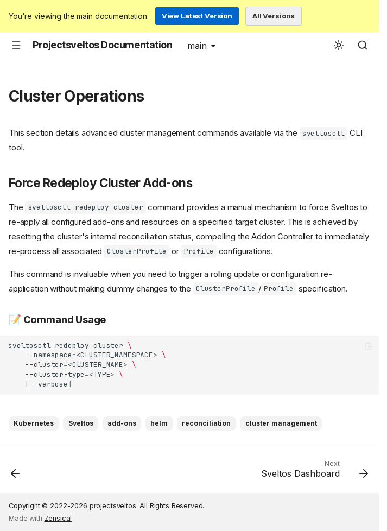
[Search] (362, 45)
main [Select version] (197, 45)
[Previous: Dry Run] (16, 471)
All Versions (273, 15)
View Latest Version (197, 15)
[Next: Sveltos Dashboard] (312, 471)
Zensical (58, 518)
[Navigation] (16, 45)
